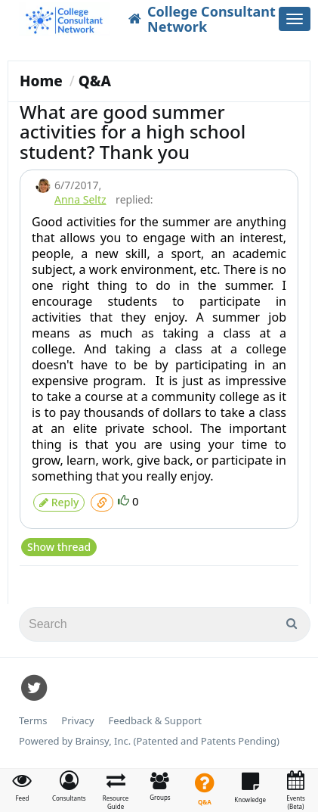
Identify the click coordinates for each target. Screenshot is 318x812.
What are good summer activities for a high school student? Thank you (132, 131)
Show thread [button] (59, 547)
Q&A (95, 81)
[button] (69, 786)
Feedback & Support (155, 720)
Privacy (77, 720)
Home (41, 81)
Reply (59, 502)
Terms (33, 720)
